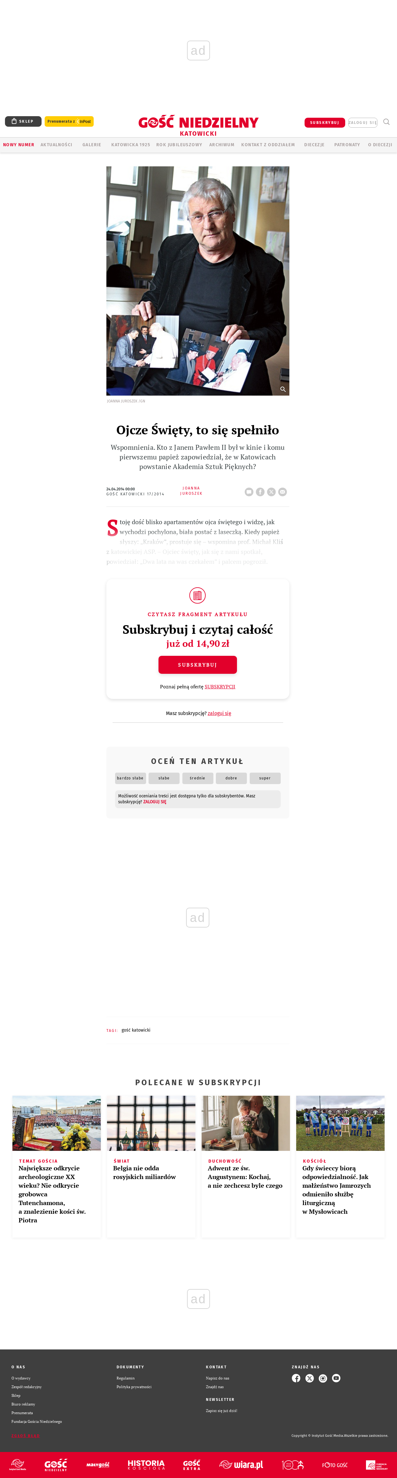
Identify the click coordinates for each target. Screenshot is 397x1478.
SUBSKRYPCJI (220, 686)
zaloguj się (363, 123)
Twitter (272, 490)
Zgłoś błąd (25, 1436)
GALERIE (92, 144)
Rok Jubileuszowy (179, 144)
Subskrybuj (197, 664)
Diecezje (314, 144)
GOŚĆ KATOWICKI (136, 1030)
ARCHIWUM (221, 144)
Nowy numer (18, 144)
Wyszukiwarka (386, 122)
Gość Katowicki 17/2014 (135, 494)
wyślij (283, 490)
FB (261, 490)
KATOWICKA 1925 (130, 144)
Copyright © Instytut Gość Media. (318, 1436)
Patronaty (347, 144)
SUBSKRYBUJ (324, 123)
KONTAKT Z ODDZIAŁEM (268, 144)
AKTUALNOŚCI (56, 144)
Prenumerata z (69, 121)
